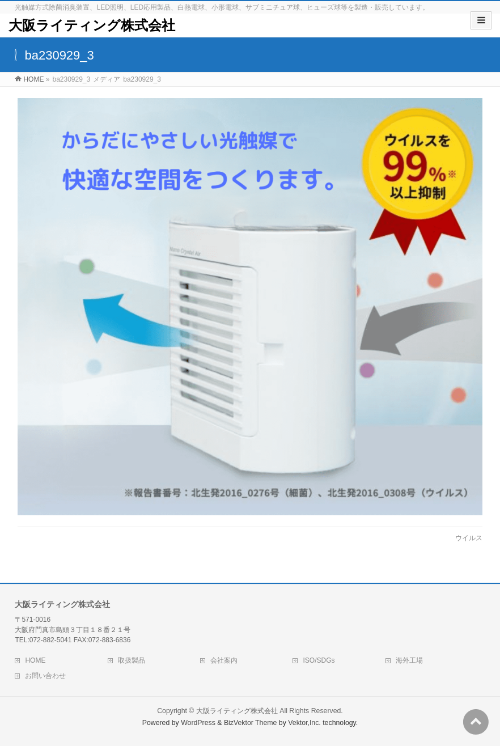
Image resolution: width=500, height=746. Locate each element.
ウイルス (468, 538)
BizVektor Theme (250, 723)
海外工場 (409, 660)
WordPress (198, 723)
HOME (35, 660)
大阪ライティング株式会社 (92, 25)
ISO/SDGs (318, 660)
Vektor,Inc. (304, 723)
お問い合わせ (45, 676)
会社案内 (224, 660)
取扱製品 (131, 660)
